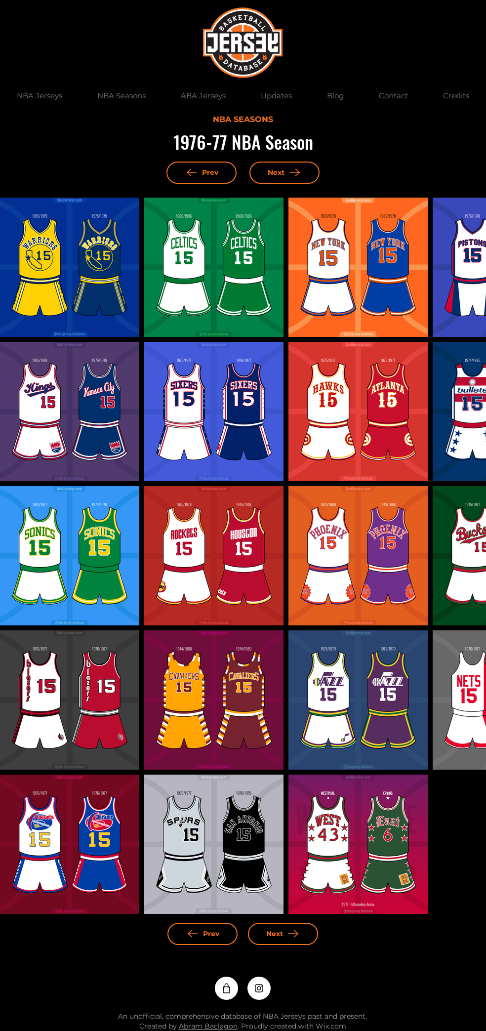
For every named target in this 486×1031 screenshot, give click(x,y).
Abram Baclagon (208, 1026)
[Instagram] (259, 988)
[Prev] (201, 173)
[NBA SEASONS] (242, 120)
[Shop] (226, 988)
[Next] (284, 173)
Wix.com (331, 1026)
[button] (39, 96)
